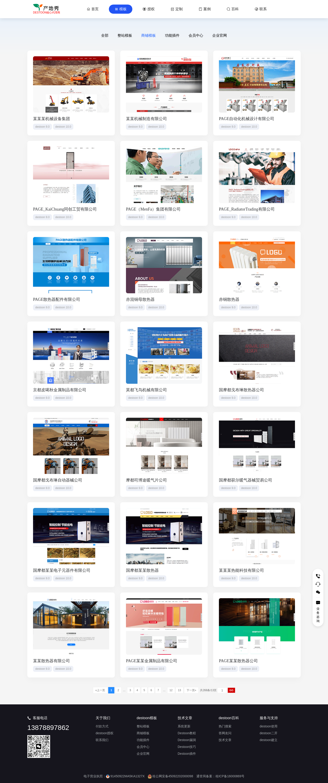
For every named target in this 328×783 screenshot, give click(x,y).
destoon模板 (147, 718)
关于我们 (103, 718)
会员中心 (196, 35)
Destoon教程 (187, 733)
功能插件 (172, 35)
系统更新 (184, 726)
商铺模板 (148, 35)
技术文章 (185, 718)
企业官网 (219, 35)
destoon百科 (229, 718)
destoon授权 (104, 733)
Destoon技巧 (187, 747)
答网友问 (225, 733)
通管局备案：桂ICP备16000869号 (220, 776)
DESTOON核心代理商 (46, 12)
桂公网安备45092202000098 (170, 776)
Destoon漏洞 (187, 740)
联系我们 (102, 740)
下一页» (191, 690)
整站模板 (125, 35)
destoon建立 (268, 740)
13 (179, 690)
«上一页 (100, 690)
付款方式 (102, 726)
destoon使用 (268, 726)
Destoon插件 (187, 753)
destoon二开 (268, 733)
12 (171, 690)
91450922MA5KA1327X (125, 776)
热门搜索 (225, 726)
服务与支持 (269, 718)
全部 (104, 35)
